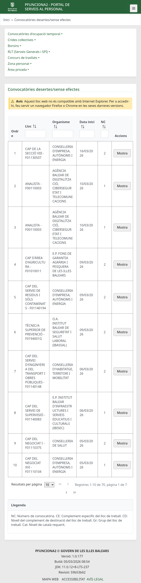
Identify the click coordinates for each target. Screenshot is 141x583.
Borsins (13, 46)
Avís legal (95, 579)
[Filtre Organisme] (62, 134)
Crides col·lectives (20, 40)
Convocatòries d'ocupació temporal (34, 34)
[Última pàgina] (74, 492)
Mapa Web (50, 579)
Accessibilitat (73, 579)
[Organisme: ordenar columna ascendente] (62, 128)
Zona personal (18, 63)
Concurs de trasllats (22, 58)
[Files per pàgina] (49, 484)
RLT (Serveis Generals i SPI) (28, 52)
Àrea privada (17, 69)
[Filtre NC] (104, 134)
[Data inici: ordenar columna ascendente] (87, 128)
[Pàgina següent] (66, 492)
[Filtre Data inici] (87, 134)
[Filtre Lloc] (35, 134)
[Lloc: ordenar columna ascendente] (35, 128)
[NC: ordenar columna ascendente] (105, 128)
